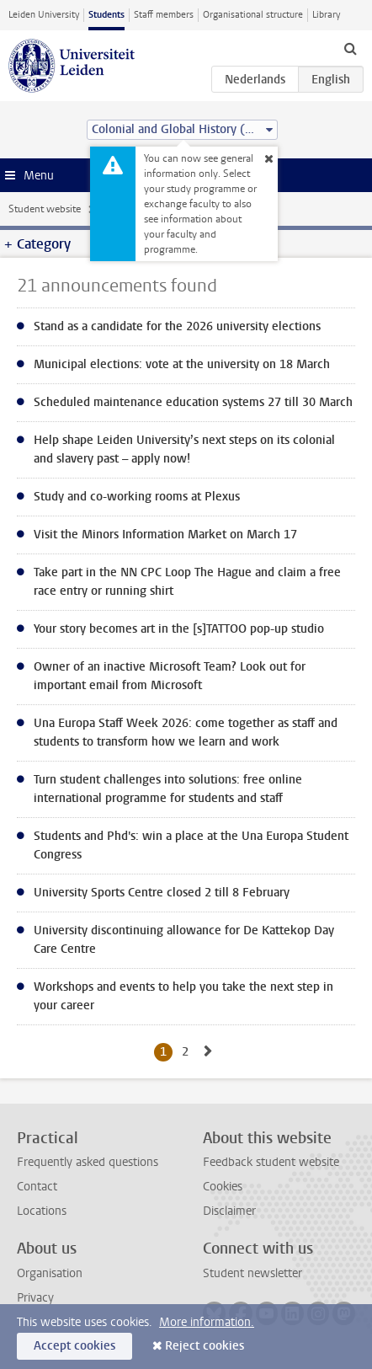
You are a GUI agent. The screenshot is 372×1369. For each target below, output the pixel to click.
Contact (37, 1187)
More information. (206, 1322)
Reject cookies (204, 1346)
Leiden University (43, 14)
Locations (41, 1211)
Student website (44, 209)
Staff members (164, 14)
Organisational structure (253, 14)
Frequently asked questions (87, 1162)
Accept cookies (74, 1346)
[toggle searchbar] (350, 48)
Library (326, 14)
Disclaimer (229, 1211)
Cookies (222, 1187)
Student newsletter (252, 1273)
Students (106, 14)
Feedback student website (271, 1162)
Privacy (35, 1298)
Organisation (49, 1273)
